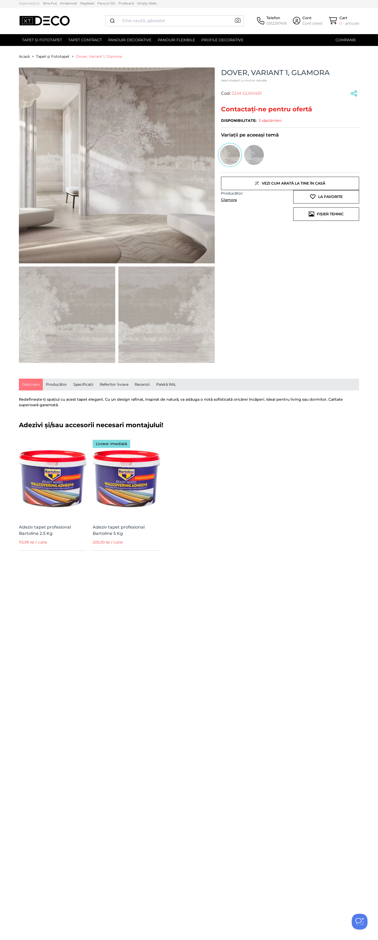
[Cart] (344, 20)
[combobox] (175, 20)
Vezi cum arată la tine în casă (290, 183)
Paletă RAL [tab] (166, 384)
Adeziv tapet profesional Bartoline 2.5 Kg (45, 530)
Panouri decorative (129, 40)
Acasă (24, 56)
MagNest (87, 3)
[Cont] (308, 20)
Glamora (229, 199)
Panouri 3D (106, 3)
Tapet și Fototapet (42, 40)
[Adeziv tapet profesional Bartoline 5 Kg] (126, 478)
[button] (238, 20)
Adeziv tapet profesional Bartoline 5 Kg (119, 530)
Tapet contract (85, 40)
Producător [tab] (56, 384)
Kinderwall (68, 3)
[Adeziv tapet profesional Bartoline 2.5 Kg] (52, 478)
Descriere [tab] (31, 384)
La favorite (326, 196)
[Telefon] (272, 20)
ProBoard (126, 3)
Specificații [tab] (83, 384)
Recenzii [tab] (142, 384)
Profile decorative (222, 40)
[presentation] (31, 384)
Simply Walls (147, 3)
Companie (345, 40)
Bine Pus (50, 3)
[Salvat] (354, 94)
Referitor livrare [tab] (114, 384)
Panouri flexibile (176, 40)
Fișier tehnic (326, 214)
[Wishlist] (79, 442)
